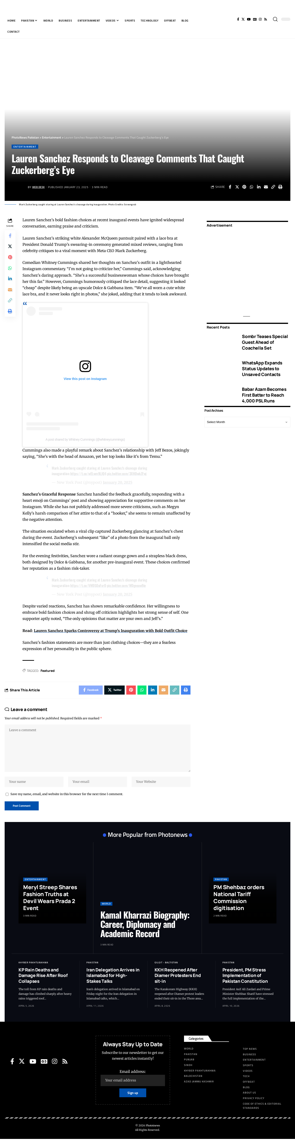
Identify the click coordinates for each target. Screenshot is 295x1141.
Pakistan (221, 881)
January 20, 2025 (118, 482)
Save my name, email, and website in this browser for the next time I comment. (66, 795)
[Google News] (255, 19)
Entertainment (25, 147)
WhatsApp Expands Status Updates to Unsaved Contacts (262, 367)
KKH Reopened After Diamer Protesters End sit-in (178, 977)
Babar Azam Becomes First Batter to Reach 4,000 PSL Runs (264, 393)
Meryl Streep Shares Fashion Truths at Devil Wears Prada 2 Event (50, 899)
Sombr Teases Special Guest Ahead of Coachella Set (265, 340)
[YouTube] (249, 19)
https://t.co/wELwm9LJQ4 (88, 474)
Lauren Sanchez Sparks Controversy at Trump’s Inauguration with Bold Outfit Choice (111, 630)
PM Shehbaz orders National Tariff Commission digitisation (238, 899)
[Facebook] (238, 19)
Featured (48, 670)
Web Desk (39, 187)
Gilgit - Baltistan (166, 964)
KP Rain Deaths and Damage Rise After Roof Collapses (43, 977)
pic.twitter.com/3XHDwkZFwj (128, 474)
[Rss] (265, 19)
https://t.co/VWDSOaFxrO (88, 585)
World (106, 905)
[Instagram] (260, 19)
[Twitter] (243, 19)
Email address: (133, 1079)
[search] (275, 19)
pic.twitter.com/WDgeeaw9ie (127, 585)
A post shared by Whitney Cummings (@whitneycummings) (85, 439)
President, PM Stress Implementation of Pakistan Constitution (245, 977)
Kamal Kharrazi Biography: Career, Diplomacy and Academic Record (145, 926)
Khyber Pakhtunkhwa (33, 964)
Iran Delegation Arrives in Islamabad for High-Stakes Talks (113, 977)
